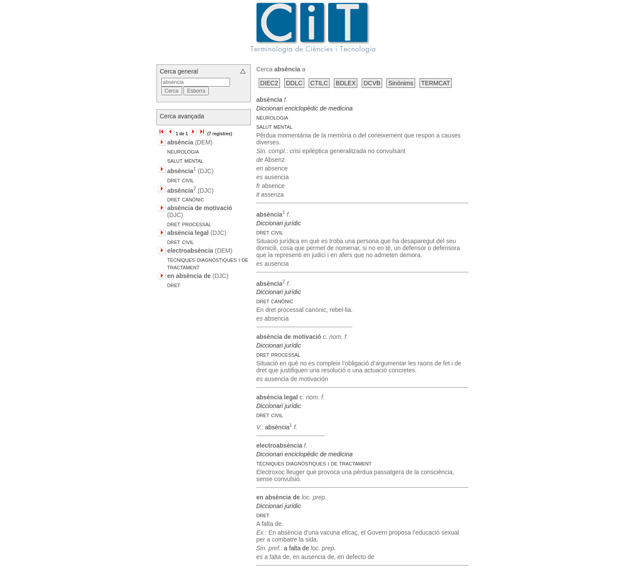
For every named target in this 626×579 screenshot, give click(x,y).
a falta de (296, 548)
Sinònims (400, 83)
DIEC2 (269, 83)
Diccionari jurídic (278, 223)
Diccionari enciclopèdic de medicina (304, 108)
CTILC (319, 83)
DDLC (294, 83)
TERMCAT (435, 83)
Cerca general (179, 71)
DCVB (371, 83)
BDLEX (346, 83)
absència (277, 427)
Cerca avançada (182, 116)
